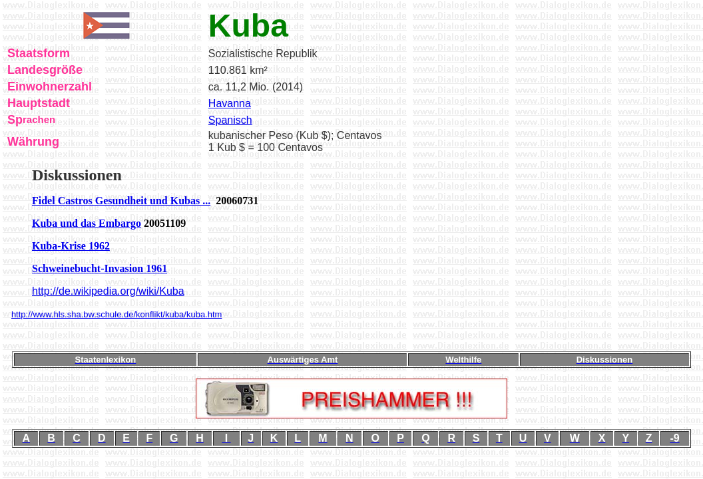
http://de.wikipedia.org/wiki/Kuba (108, 291)
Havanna (229, 103)
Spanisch (230, 120)
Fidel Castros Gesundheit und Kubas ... (121, 200)
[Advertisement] (351, 336)
